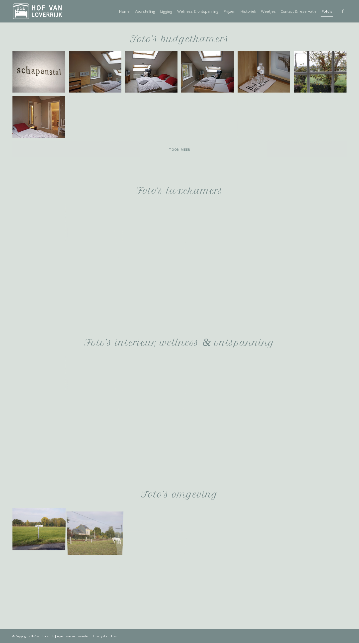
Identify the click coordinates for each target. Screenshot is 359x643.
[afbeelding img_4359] (97, 118)
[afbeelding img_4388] (266, 118)
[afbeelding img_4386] (322, 118)
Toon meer (179, 149)
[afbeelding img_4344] (153, 73)
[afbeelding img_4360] (153, 118)
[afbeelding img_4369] (40, 118)
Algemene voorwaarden (73, 636)
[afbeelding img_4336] (40, 73)
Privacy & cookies (104, 636)
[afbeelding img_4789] (40, 529)
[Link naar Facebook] (343, 11)
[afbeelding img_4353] (209, 73)
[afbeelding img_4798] (97, 529)
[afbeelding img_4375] (266, 73)
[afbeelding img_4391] (40, 377)
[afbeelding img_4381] (97, 73)
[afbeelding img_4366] (209, 118)
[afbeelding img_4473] (40, 225)
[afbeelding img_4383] (322, 73)
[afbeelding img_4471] (97, 225)
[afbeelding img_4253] (97, 377)
